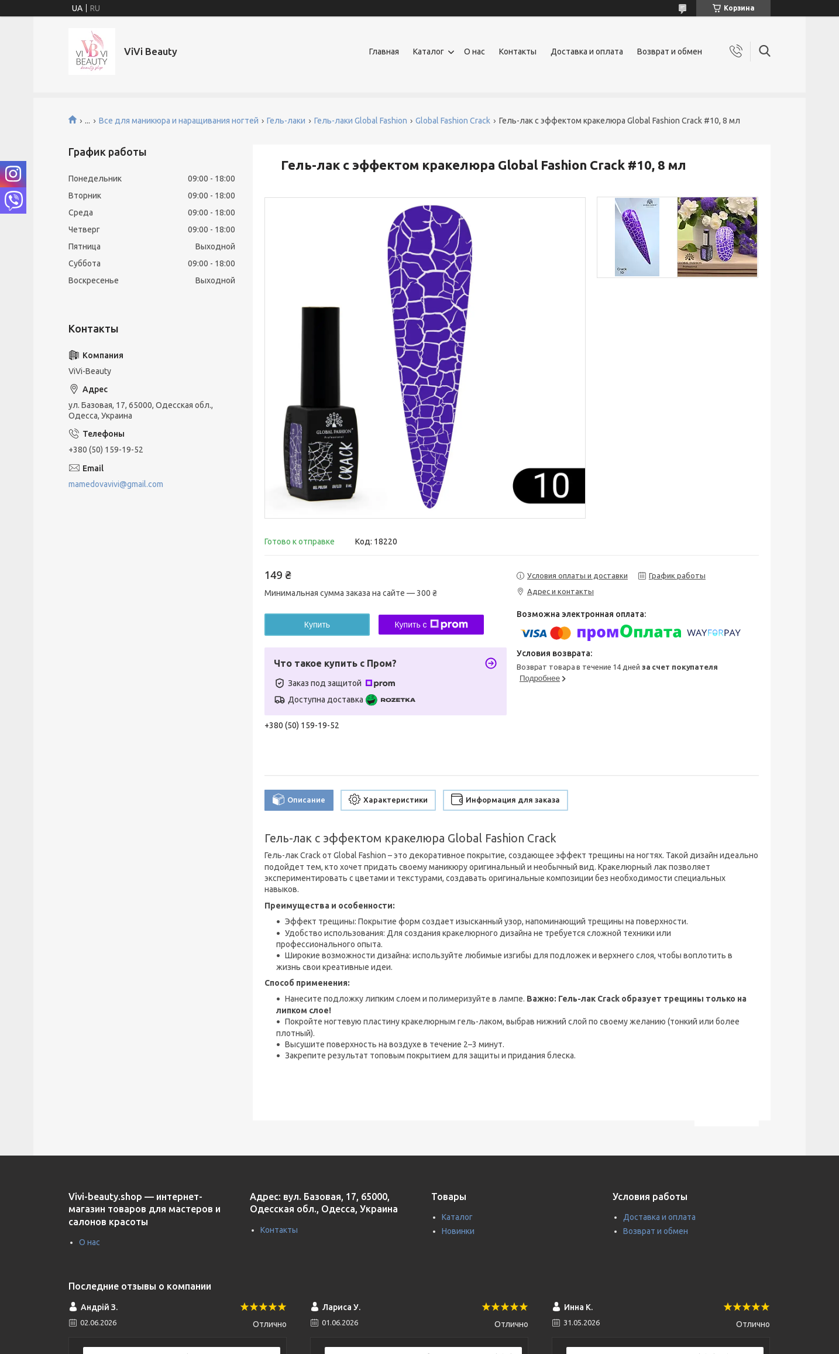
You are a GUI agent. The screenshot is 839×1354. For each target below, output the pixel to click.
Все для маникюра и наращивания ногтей (179, 120)
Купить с (430, 624)
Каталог (428, 51)
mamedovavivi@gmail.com (115, 484)
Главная (384, 51)
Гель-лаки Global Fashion (360, 120)
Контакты (518, 51)
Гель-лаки (286, 120)
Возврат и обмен (669, 51)
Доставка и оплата (587, 51)
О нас (474, 51)
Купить (317, 624)
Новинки (458, 1231)
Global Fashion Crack (452, 120)
